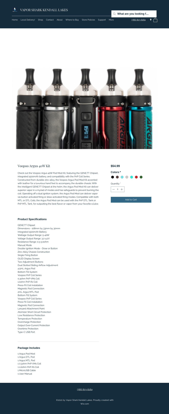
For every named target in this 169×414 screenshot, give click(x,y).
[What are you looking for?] (133, 13)
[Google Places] (150, 19)
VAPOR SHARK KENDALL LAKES (44, 10)
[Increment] (122, 189)
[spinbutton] (117, 189)
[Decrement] (113, 189)
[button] (155, 20)
